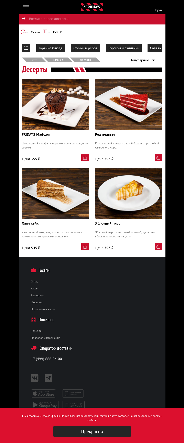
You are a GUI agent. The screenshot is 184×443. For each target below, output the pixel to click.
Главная (58, 60)
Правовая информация (45, 338)
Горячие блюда (51, 48)
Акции (34, 288)
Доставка (37, 302)
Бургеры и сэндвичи (123, 48)
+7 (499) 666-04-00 (46, 358)
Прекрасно (92, 431)
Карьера (36, 331)
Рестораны (37, 295)
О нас (34, 281)
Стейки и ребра (85, 48)
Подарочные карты (43, 309)
